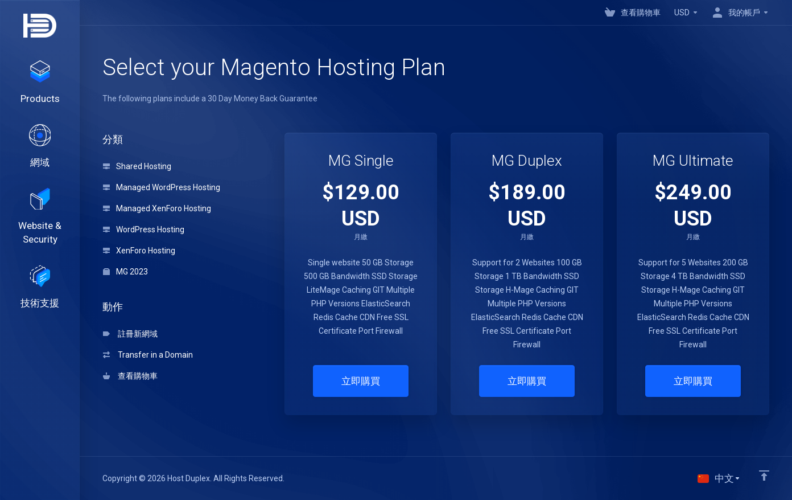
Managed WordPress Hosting (161, 187)
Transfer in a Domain (148, 354)
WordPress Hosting (143, 229)
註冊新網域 (130, 333)
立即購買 (360, 381)
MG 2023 (125, 271)
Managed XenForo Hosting (157, 208)
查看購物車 (130, 375)
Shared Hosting (137, 166)
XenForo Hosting (139, 250)
